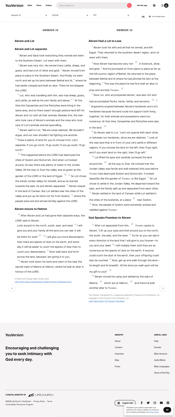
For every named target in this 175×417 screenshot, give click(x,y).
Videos (49, 5)
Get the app (142, 5)
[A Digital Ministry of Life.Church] (87, 393)
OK (167, 410)
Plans (39, 5)
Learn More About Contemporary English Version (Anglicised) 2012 (43, 282)
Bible (30, 5)
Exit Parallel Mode (157, 16)
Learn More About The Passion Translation (107, 301)
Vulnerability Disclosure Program (19, 404)
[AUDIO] (135, 16)
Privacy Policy (39, 401)
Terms (49, 401)
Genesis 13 (29, 15)
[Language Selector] (154, 5)
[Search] (91, 5)
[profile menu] (164, 5)
